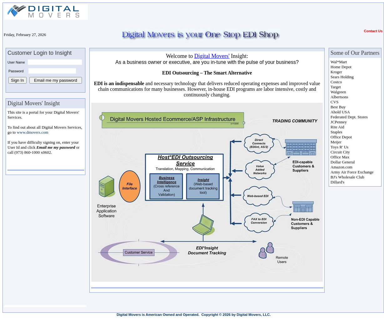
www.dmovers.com (32, 132)
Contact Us (373, 31)
